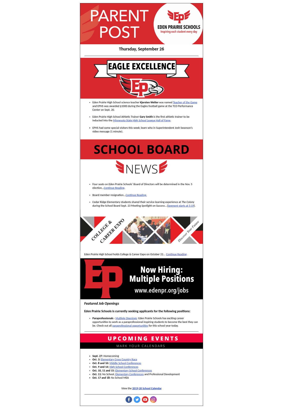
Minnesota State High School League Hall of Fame (142, 120)
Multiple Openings (126, 318)
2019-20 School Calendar (147, 388)
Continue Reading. (136, 195)
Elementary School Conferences (133, 370)
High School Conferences (124, 367)
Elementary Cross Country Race (119, 359)
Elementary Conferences (129, 374)
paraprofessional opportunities (130, 325)
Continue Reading (114, 188)
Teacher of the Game (185, 102)
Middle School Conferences (125, 363)
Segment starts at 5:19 (181, 205)
